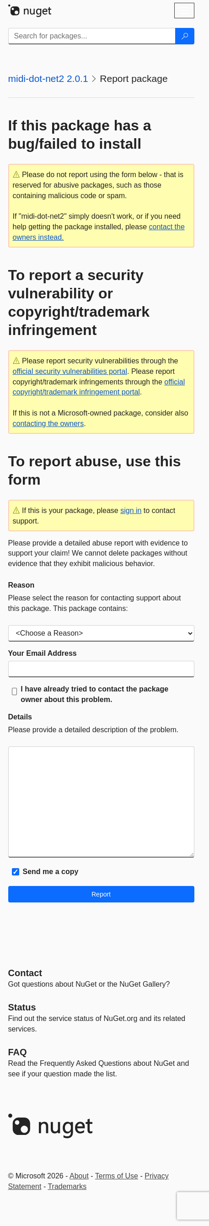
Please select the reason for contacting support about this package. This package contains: (94, 603)
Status (22, 1007)
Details (20, 717)
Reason (21, 585)
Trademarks (67, 1186)
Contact (25, 973)
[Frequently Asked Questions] (17, 1052)
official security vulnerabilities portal (70, 371)
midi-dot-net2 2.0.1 (48, 78)
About (79, 1176)
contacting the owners (48, 423)
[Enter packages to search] (92, 36)
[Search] (184, 36)
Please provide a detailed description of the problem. (93, 730)
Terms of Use (116, 1176)
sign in (130, 510)
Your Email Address (42, 653)
